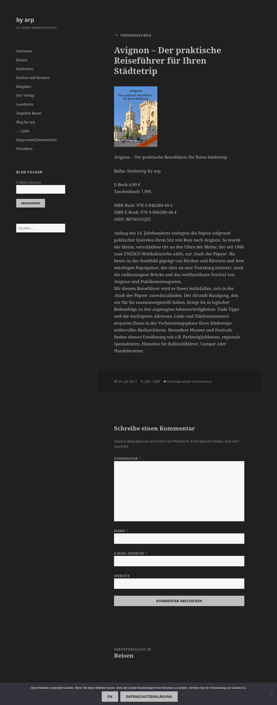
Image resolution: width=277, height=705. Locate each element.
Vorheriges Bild (135, 35)
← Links (22, 131)
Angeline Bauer (29, 113)
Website (122, 575)
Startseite (24, 51)
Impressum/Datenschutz (36, 139)
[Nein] (271, 694)
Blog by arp (25, 122)
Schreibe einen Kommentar (189, 381)
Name (121, 530)
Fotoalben (24, 148)
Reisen (21, 60)
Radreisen (24, 68)
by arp (25, 20)
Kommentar (127, 458)
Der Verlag (25, 95)
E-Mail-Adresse (28, 182)
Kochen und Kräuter (33, 77)
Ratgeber (24, 86)
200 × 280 (152, 381)
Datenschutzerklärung (149, 696)
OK (110, 696)
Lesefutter (25, 104)
